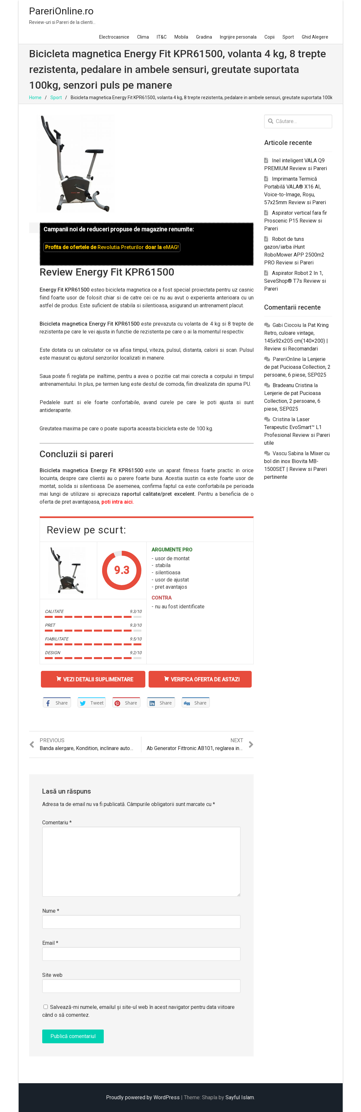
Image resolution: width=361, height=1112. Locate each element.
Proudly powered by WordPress (143, 1097)
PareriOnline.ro (61, 11)
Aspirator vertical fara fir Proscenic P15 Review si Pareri (295, 221)
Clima (143, 37)
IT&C (162, 37)
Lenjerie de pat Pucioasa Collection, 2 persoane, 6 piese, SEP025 (297, 367)
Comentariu (57, 822)
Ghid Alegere (315, 37)
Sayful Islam (240, 1097)
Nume (50, 911)
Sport (288, 37)
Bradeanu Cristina (293, 385)
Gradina (204, 37)
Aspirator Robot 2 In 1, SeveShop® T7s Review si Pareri (295, 281)
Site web (52, 975)
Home (35, 97)
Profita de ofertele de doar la (112, 247)
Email (50, 943)
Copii (269, 37)
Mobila (181, 37)
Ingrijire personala (238, 37)
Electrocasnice (114, 37)
